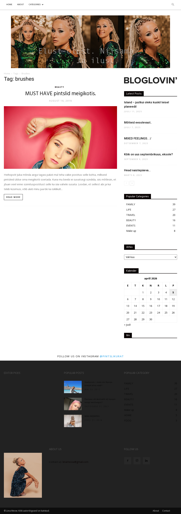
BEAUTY (59, 87)
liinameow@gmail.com (75, 462)
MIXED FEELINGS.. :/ (137, 138)
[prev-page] (126, 183)
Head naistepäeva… (137, 170)
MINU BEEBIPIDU (92, 416)
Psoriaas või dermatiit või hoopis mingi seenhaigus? (99, 401)
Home (9, 4)
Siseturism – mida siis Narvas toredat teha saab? (98, 384)
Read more (13, 197)
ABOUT (20, 4)
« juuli (127, 324)
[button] (173, 4)
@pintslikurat (112, 356)
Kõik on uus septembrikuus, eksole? (148, 154)
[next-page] (132, 183)
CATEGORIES (36, 4)
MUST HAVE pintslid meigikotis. (60, 94)
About (156, 510)
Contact (166, 510)
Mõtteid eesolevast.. (138, 122)
